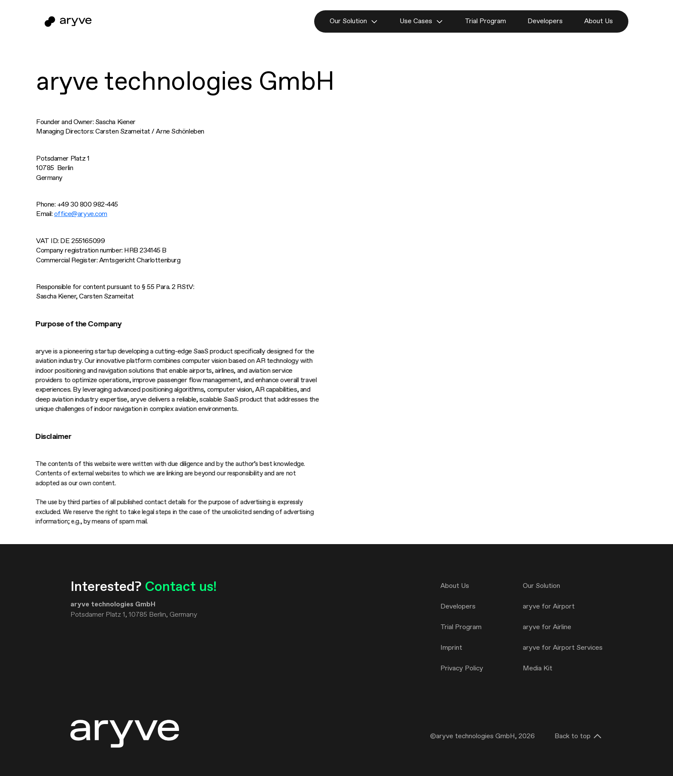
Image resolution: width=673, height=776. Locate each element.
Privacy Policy (461, 668)
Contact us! (181, 587)
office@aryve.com (80, 214)
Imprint (451, 647)
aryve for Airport (549, 606)
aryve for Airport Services (563, 647)
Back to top (579, 736)
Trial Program (485, 21)
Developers (545, 21)
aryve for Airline (547, 627)
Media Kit (537, 668)
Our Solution (354, 21)
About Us (598, 21)
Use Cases (421, 21)
